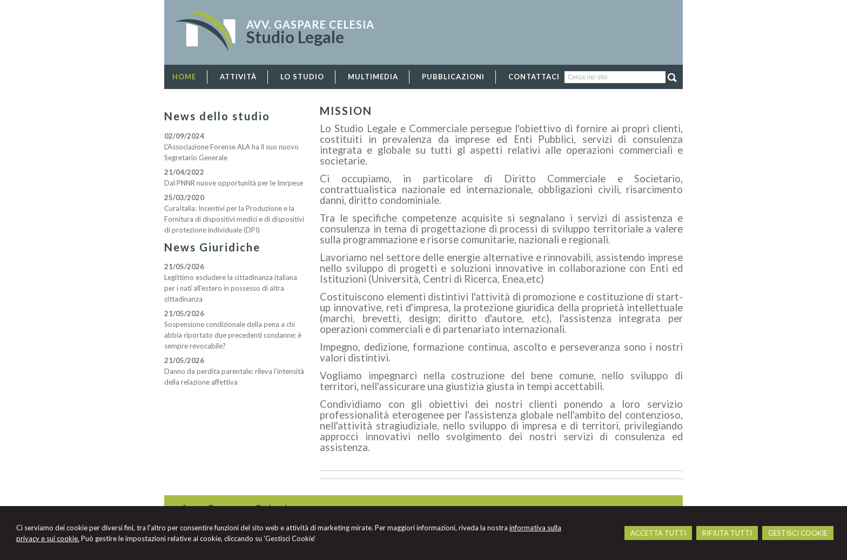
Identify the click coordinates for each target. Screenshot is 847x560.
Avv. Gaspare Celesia (310, 24)
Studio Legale (295, 36)
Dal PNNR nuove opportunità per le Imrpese (233, 183)
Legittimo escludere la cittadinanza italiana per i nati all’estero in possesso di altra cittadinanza (230, 288)
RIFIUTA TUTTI (727, 533)
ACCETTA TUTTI (658, 533)
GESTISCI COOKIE (798, 533)
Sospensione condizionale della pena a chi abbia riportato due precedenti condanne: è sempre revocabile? (232, 335)
